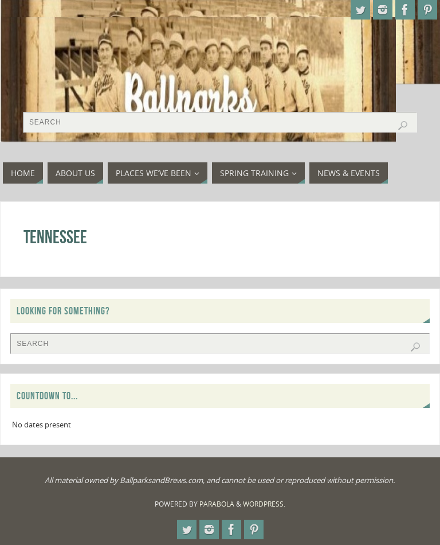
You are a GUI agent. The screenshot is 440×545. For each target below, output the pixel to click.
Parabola (216, 504)
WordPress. (264, 504)
